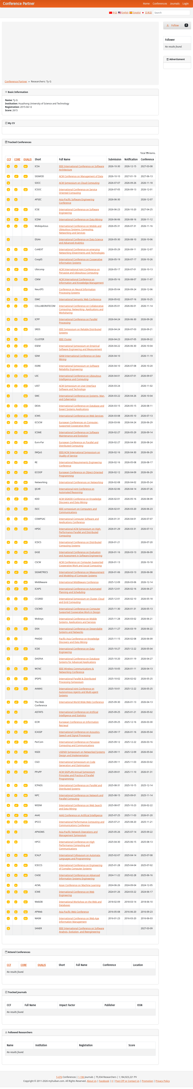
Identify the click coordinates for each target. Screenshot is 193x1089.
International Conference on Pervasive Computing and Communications (79, 743)
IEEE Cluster (65, 339)
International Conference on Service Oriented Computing (78, 191)
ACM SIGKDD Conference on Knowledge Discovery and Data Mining (80, 500)
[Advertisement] (80, 51)
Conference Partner (16, 81)
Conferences (160, 3)
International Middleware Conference (79, 582)
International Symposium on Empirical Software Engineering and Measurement (80, 347)
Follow (177, 25)
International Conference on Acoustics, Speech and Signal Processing (79, 733)
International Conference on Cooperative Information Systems (80, 261)
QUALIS (28, 159)
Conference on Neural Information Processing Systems (77, 291)
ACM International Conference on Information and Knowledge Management (81, 281)
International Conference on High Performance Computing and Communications (77, 845)
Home (146, 3)
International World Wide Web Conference (81, 702)
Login (186, 3)
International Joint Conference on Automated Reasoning (76, 490)
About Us (92, 1081)
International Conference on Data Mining (81, 219)
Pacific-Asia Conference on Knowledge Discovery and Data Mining (79, 640)
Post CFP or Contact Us (127, 1081)
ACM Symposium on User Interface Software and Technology (77, 387)
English (125, 12)
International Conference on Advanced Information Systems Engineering (79, 877)
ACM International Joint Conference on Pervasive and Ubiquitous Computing (79, 271)
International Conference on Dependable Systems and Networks (81, 630)
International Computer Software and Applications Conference (79, 520)
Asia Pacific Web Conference (74, 911)
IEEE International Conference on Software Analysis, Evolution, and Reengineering (81, 930)
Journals (174, 3)
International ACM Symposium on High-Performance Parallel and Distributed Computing (80, 532)
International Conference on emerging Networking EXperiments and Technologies (82, 251)
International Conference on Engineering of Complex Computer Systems (81, 867)
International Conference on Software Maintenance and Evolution (79, 434)
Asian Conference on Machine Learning (80, 885)
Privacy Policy (163, 1081)
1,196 (81, 1077)
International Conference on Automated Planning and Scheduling (80, 590)
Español (137, 12)
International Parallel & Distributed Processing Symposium (77, 680)
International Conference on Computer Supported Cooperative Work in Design (79, 610)
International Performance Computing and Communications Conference (81, 823)
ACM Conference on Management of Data (81, 176)
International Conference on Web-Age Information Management (79, 920)
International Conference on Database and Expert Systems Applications (81, 407)
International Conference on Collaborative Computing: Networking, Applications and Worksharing (81, 309)
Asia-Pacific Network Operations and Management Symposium (78, 833)
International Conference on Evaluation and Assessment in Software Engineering (80, 554)
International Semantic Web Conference (80, 299)
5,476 (59, 1077)
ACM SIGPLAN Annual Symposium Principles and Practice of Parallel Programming (77, 775)
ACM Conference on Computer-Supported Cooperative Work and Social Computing (81, 564)
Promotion (147, 1081)
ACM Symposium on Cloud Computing (79, 182)
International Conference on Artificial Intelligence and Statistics (78, 713)
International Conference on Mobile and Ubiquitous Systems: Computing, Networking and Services (80, 229)
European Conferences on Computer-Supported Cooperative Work (79, 424)
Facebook (104, 1081)
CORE (17, 159)
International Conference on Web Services (81, 415)
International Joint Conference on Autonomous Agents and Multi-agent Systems (78, 692)
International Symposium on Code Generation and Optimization (77, 763)
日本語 (148, 12)
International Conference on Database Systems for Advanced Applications (79, 660)
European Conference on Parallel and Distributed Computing (78, 444)
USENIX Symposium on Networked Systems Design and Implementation (82, 753)
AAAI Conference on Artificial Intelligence (81, 815)
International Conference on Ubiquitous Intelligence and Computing (80, 377)
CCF (9, 159)
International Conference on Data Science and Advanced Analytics (81, 241)
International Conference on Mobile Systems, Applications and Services (78, 620)
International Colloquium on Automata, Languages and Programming (80, 857)
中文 (115, 12)
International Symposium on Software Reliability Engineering (79, 367)
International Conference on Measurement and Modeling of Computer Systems (81, 574)
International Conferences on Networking (81, 482)
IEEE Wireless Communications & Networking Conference (76, 670)
